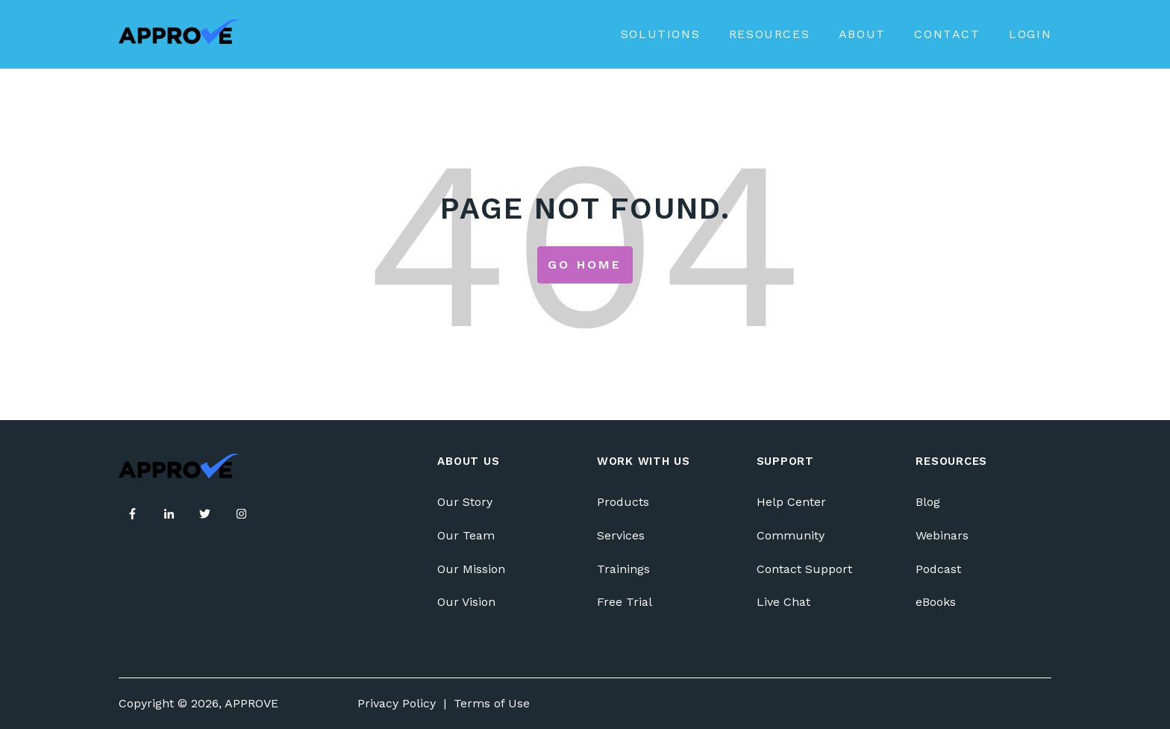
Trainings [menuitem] (623, 569)
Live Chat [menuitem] (783, 602)
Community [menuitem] (791, 535)
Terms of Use (492, 703)
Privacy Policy (396, 703)
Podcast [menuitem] (938, 569)
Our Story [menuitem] (464, 502)
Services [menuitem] (621, 535)
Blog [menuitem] (928, 502)
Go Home (585, 264)
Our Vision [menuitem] (466, 602)
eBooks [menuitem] (936, 602)
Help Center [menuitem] (791, 502)
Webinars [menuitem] (942, 535)
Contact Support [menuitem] (804, 569)
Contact (947, 34)
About (862, 34)
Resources (769, 34)
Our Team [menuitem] (466, 535)
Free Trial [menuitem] (624, 602)
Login (1030, 34)
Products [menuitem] (623, 502)
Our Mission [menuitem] (471, 569)
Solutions (660, 34)
